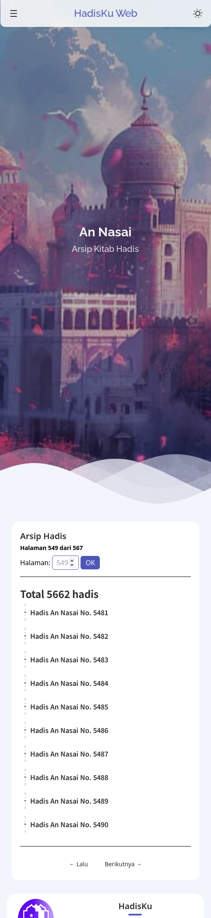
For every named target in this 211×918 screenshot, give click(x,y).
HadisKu (135, 906)
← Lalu (78, 864)
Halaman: (35, 562)
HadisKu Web (105, 13)
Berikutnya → (123, 864)
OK (90, 562)
